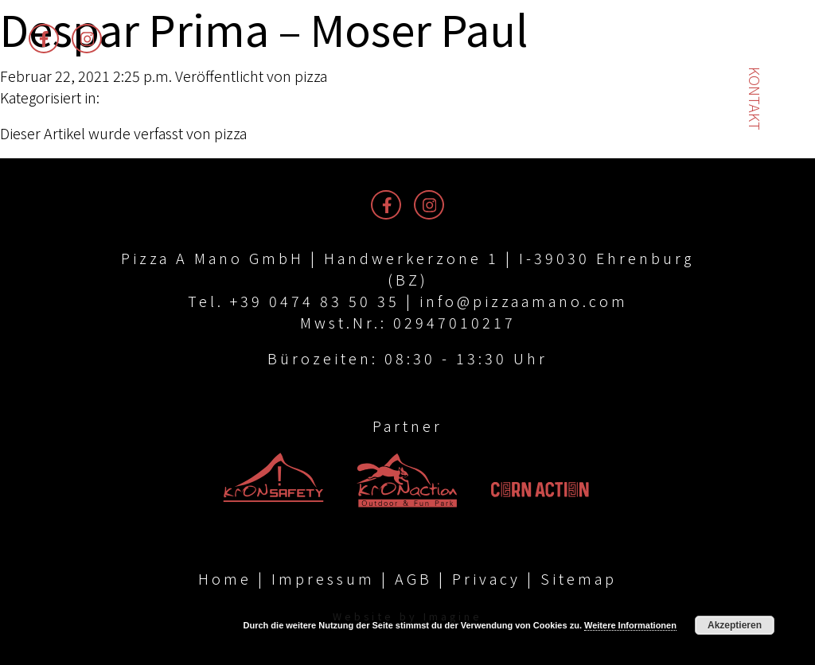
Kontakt (755, 98)
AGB (413, 578)
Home (225, 578)
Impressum (323, 578)
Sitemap (578, 578)
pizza (310, 75)
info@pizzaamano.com (523, 300)
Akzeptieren (735, 625)
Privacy (486, 578)
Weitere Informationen (630, 625)
